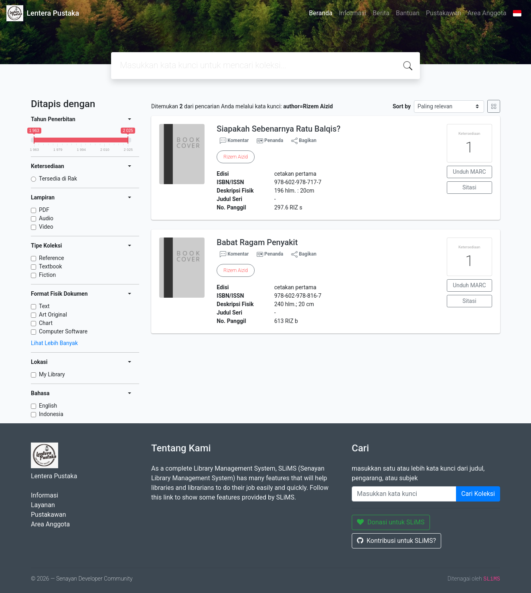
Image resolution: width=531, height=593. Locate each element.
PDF (44, 210)
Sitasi (469, 187)
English (48, 405)
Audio (46, 218)
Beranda (320, 13)
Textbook (50, 266)
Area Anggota (487, 13)
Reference (51, 258)
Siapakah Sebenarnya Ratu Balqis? (278, 129)
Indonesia (51, 414)
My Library (52, 374)
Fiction (47, 275)
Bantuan (408, 13)
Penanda (273, 140)
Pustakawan (443, 13)
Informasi (352, 13)
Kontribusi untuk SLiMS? (396, 540)
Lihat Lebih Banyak (54, 343)
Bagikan (303, 141)
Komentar (234, 141)
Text (44, 306)
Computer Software (63, 331)
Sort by (402, 106)
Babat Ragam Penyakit (257, 242)
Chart (46, 323)
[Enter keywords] (404, 494)
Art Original (53, 314)
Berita (381, 13)
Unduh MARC (469, 172)
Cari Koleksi (478, 494)
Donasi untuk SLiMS (391, 522)
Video (46, 226)
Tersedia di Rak (58, 178)
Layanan (43, 505)
